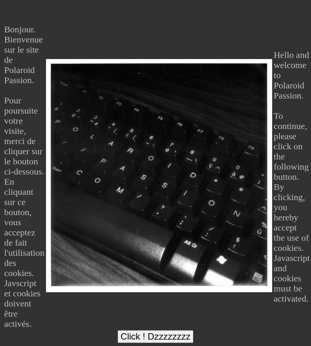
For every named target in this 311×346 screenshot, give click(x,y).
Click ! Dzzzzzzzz (155, 336)
